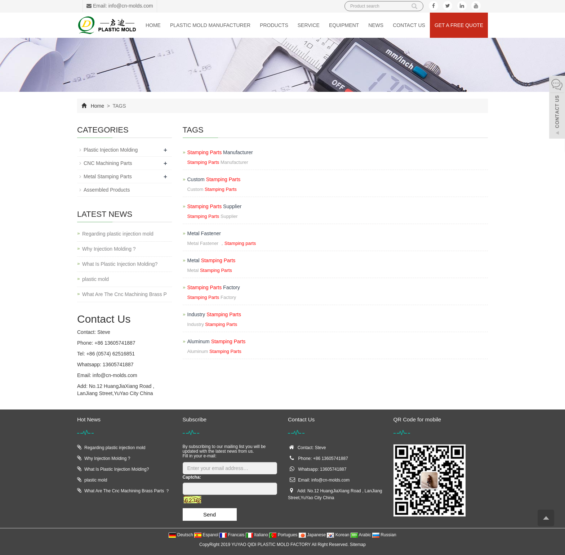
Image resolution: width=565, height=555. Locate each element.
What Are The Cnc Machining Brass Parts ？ (127, 490)
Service (309, 25)
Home (153, 25)
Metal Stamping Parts (108, 176)
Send (209, 514)
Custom (214, 179)
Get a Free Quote (459, 25)
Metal (211, 260)
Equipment (344, 25)
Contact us (409, 25)
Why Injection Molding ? (109, 249)
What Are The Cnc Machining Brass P (124, 294)
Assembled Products (107, 190)
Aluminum (216, 341)
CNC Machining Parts (108, 163)
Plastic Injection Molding (111, 150)
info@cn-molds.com (115, 375)
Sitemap (358, 544)
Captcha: (192, 477)
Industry (214, 314)
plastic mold (95, 279)
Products (274, 25)
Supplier (214, 206)
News (375, 25)
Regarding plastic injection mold (118, 234)
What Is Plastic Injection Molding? (119, 264)
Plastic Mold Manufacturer (210, 25)
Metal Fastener (204, 233)
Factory (213, 287)
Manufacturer (220, 152)
